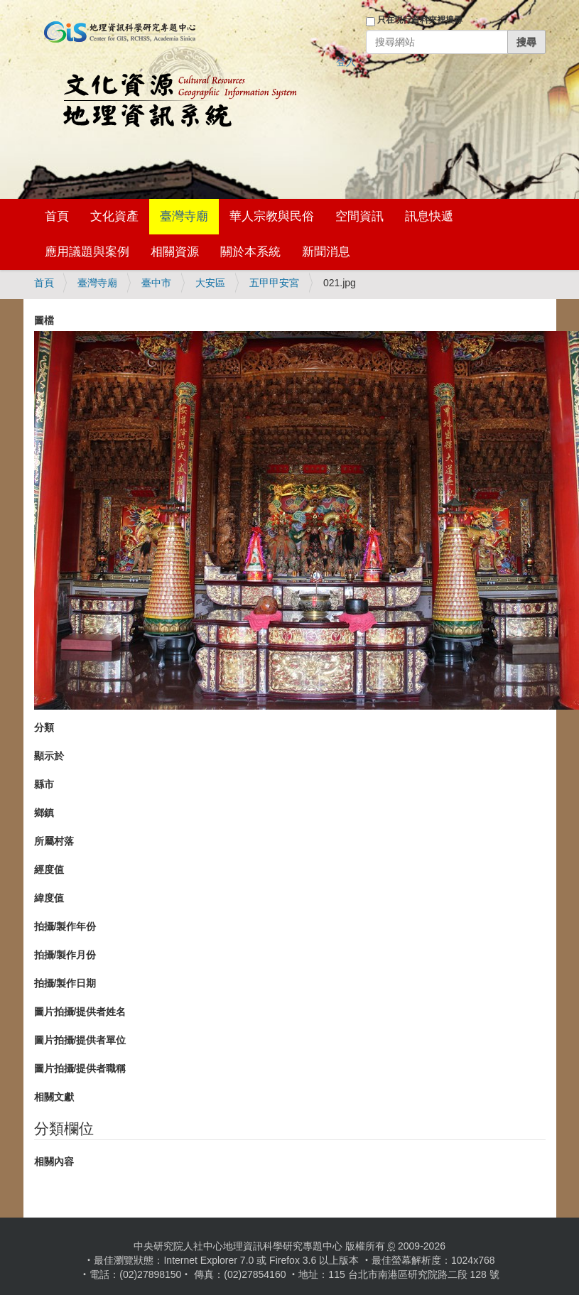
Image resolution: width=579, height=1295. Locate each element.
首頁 (57, 216)
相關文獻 (54, 1096)
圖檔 (44, 320)
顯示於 (49, 756)
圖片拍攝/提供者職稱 (80, 1068)
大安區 (210, 282)
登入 (346, 61)
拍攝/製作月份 (65, 954)
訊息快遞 (429, 216)
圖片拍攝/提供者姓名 (80, 1011)
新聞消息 (326, 252)
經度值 (49, 869)
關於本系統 (250, 252)
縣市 (44, 784)
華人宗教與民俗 (271, 216)
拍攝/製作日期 (65, 983)
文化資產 (114, 216)
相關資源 (175, 252)
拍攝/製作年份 (65, 926)
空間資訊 (359, 216)
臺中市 (156, 282)
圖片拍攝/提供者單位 (80, 1040)
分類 (44, 727)
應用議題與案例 (87, 252)
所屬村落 (54, 841)
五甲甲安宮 (274, 282)
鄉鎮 (44, 812)
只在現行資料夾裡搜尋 (419, 20)
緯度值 (49, 898)
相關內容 (54, 1161)
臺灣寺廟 (184, 216)
